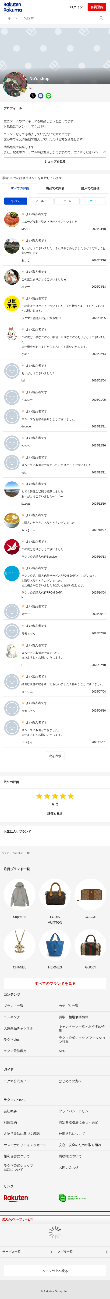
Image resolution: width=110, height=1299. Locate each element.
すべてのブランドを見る (55, 984)
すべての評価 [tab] (20, 188)
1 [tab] (93, 201)
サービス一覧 (11, 1251)
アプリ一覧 (65, 1251)
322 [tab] (41, 201)
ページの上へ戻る (55, 1271)
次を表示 (55, 756)
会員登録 (96, 7)
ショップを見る (55, 161)
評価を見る (55, 813)
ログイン (76, 7)
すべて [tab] (15, 201)
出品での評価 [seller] (55, 188)
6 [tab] (67, 201)
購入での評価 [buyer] (90, 188)
